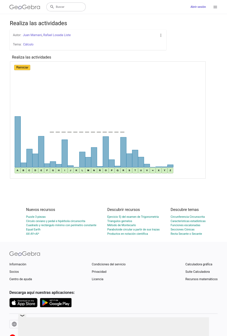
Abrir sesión (198, 7)
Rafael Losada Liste (57, 35)
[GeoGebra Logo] (24, 7)
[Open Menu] (215, 7)
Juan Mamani (32, 35)
